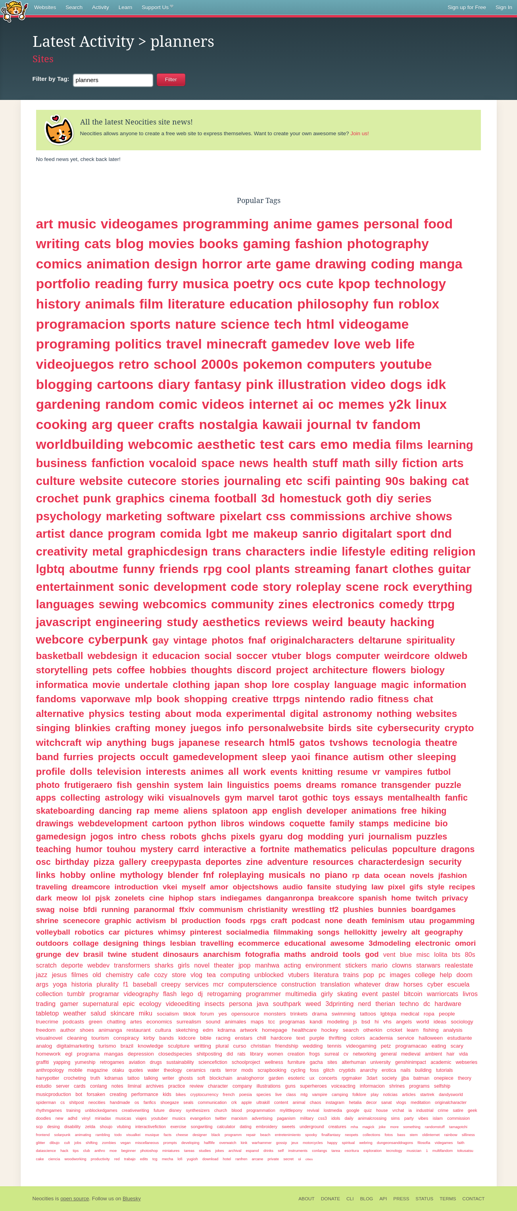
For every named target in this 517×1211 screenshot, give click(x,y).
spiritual (348, 1142)
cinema (189, 498)
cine (156, 898)
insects (214, 1003)
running (115, 909)
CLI (350, 1198)
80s (470, 954)
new (59, 1118)
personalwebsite (285, 727)
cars (301, 444)
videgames (444, 1142)
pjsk (102, 898)
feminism (387, 920)
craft (279, 920)
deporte (72, 965)
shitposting (209, 1054)
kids (167, 1094)
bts (456, 954)
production (201, 920)
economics (159, 1022)
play (375, 1094)
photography (388, 243)
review (197, 1086)
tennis (334, 1046)
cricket (394, 1030)
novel (201, 965)
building (423, 1070)
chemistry (119, 974)
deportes (224, 862)
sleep (274, 756)
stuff (325, 462)
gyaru (271, 836)
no (315, 875)
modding (326, 836)
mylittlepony (291, 1110)
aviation (137, 1062)
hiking (434, 811)
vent (389, 954)
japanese (199, 742)
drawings (55, 823)
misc (423, 954)
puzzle (448, 785)
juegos (205, 727)
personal (391, 223)
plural (222, 1046)
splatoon (230, 811)
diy (384, 498)
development (190, 586)
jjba (405, 1078)
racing (223, 1038)
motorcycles (313, 1142)
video (368, 384)
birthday (72, 862)
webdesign (113, 655)
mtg (304, 1094)
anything (126, 742)
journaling (252, 480)
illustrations (268, 1086)
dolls (81, 771)
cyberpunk (118, 639)
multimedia (300, 993)
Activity (100, 7)
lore (281, 684)
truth (95, 1078)
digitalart (367, 533)
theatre (441, 742)
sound (213, 1022)
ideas (440, 1022)
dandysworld (451, 1094)
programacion (80, 323)
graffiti (42, 1062)
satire (458, 1110)
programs (419, 1086)
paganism (286, 1118)
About (306, 1198)
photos (227, 640)
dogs (406, 384)
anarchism (222, 954)
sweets (288, 1126)
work (254, 771)
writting (202, 1046)
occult (154, 756)
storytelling (62, 670)
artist (50, 533)
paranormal (154, 909)
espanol (252, 1150)
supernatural (101, 1003)
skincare (122, 1013)
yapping (62, 1062)
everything (442, 586)
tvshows (348, 742)
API (383, 1198)
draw (392, 984)
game (293, 263)
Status (424, 1198)
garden (276, 1078)
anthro (99, 1150)
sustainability (180, 1062)
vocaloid (172, 462)
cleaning (77, 1038)
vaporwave (106, 699)
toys (341, 798)
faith (460, 1142)
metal (107, 551)
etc (293, 480)
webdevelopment (113, 823)
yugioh (192, 1159)
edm (208, 1030)
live (278, 1094)
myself (194, 887)
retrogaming (224, 993)
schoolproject (246, 1062)
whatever (367, 984)
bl (174, 920)
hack (64, 1150)
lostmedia (333, 1110)
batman (421, 1078)
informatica (62, 684)
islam (438, 1118)
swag (45, 909)
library (256, 1054)
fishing (430, 1030)
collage (86, 943)
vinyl (86, 1118)
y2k (400, 404)
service (405, 1038)
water (154, 1070)
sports (150, 323)
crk (234, 1102)
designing (120, 943)
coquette (307, 823)
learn (413, 1030)
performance (144, 1094)
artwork (249, 1030)
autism (368, 756)
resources (333, 862)
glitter (40, 1142)
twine (117, 954)
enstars (243, 1038)
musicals (287, 875)
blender (182, 875)
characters (275, 551)
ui (299, 1159)
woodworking (75, 1159)
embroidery (266, 1126)
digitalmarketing (75, 1046)
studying (351, 887)
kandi (315, 1022)
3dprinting (339, 1003)
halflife (209, 1142)
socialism (168, 1014)
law (377, 887)
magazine (97, 1070)
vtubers (298, 974)
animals (110, 303)
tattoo (133, 1078)
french (229, 1094)
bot (78, 1094)
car (114, 932)
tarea (335, 1150)
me (240, 533)
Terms (448, 1198)
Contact (473, 1198)
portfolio (63, 283)
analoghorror (250, 1078)
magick (368, 1127)
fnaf (257, 640)
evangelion (200, 1118)
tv (362, 424)
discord (253, 670)
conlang (98, 1086)
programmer (263, 993)
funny (139, 568)
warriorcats (442, 993)
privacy (455, 898)
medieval (411, 1054)
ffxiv (186, 909)
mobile (75, 1070)
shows (433, 516)
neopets (351, 1134)
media (371, 444)
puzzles (431, 836)
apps (46, 798)
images (400, 974)
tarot (288, 798)
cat (460, 480)
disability (72, 1126)
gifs (416, 887)
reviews (286, 621)
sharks (163, 965)
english (287, 811)
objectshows (255, 887)
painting (358, 480)
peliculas (369, 849)
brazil (127, 1046)
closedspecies (175, 1054)
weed (313, 1003)
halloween (431, 1038)
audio (292, 887)
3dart (372, 1078)
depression (141, 1054)
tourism (100, 1038)
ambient (433, 1054)
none (333, 920)
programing (73, 343)
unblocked (269, 974)
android (324, 954)
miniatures (171, 1150)
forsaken (95, 1094)
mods (247, 1070)
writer (168, 1078)
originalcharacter (451, 1102)
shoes (87, 1030)
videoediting (183, 1003)
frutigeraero (88, 785)
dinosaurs (180, 954)
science (245, 323)
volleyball (53, 932)
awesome (347, 943)
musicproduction (53, 1094)
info (235, 727)
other (400, 756)
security (445, 862)
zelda (90, 1126)
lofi (179, 1159)
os (137, 1102)
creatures (337, 1126)
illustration (312, 384)
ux (312, 1078)
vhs (387, 1022)
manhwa (267, 965)
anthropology (50, 1070)
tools (352, 954)
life (405, 343)
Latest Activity (83, 41)
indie (323, 551)
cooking (61, 424)
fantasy (217, 384)
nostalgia (228, 424)
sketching (187, 1030)
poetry (253, 283)
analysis (453, 1030)
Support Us (157, 7)
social (218, 655)
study (182, 621)
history (58, 303)
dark (44, 898)
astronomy (347, 713)
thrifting (337, 1038)
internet (273, 404)
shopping (205, 699)
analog (44, 1046)
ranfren (241, 1159)
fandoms (56, 699)
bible (205, 1038)
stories (200, 480)
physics (106, 713)
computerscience (252, 984)
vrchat (398, 1110)
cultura (163, 1030)
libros (232, 823)
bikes (181, 1094)
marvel (260, 798)
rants (215, 1070)
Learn (126, 7)
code (244, 586)
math (356, 462)
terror (231, 1070)
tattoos (368, 1014)
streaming (322, 568)
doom (464, 974)
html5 (282, 742)
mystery (156, 849)
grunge (49, 954)
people (447, 1014)
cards (80, 1086)
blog (129, 243)
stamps (374, 823)
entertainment (75, 586)
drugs (156, 1062)
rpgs (258, 920)
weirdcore (407, 655)
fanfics (150, 1102)
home (401, 898)
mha (354, 1127)
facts (167, 1134)
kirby (149, 1038)
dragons (458, 849)
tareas (189, 1150)
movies (171, 243)
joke (382, 1127)
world (422, 1022)
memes (361, 404)
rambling (103, 1134)
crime (443, 1110)
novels (422, 875)
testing (145, 713)
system (188, 785)
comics (59, 263)
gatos (312, 742)
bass (401, 1134)
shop (255, 684)
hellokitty (360, 932)
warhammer (262, 1142)
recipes (462, 887)
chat (423, 699)
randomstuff (435, 1127)
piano (336, 875)
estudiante (459, 1038)
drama (319, 1014)
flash (170, 993)
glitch (328, 1070)
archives (154, 1086)
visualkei (133, 1134)
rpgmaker (352, 1078)
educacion (176, 655)
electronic (432, 943)
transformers (132, 965)
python (202, 823)
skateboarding (65, 811)
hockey (329, 1030)
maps (257, 1022)
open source (74, 1198)
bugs (162, 742)
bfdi (90, 909)
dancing (115, 811)
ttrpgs (286, 699)
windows (267, 823)
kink (244, 1142)
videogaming (361, 1046)
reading (119, 283)
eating (438, 1046)
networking (364, 1054)
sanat (386, 1102)
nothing (394, 713)
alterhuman (354, 1062)
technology (410, 283)
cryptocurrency (204, 1094)
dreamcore (91, 887)
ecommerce (259, 943)
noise (69, 909)
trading (46, 1003)
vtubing (124, 1126)
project (292, 670)
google (352, 1110)
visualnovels (194, 798)
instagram (335, 1102)
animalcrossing (372, 1118)
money (170, 727)
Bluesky (132, 1198)
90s (395, 480)
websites (436, 713)
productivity (100, 1159)
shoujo (106, 1126)
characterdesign (391, 862)
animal (299, 1102)
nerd (364, 1003)
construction (298, 984)
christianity (268, 909)
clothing (191, 684)
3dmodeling (390, 943)
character (218, 1086)
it (145, 655)
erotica (389, 1070)
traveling (51, 887)
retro (134, 364)
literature (196, 303)
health (290, 462)
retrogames (112, 1062)
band (47, 756)
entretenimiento (288, 1134)
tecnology (394, 1150)
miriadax (103, 1118)
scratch (46, 965)
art (44, 223)
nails (406, 1070)
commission (458, 1118)
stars (207, 898)
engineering (128, 621)
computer (358, 655)
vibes (423, 1118)
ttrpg (441, 604)
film (151, 303)
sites (332, 1062)
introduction (136, 887)
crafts (176, 424)
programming (226, 223)
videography (141, 993)
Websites (45, 7)
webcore (60, 639)
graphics (140, 498)
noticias (390, 1094)
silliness (468, 1134)
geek (472, 1110)
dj (200, 993)
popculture (414, 849)
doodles (43, 1118)
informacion (372, 1086)
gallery (133, 862)
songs (328, 932)
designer (199, 1134)
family (342, 823)
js (355, 1022)
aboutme (93, 568)
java (263, 1003)
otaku (118, 1070)
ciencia (54, 1159)
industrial (424, 1110)
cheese (182, 1134)
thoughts (211, 670)
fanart (371, 568)
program (132, 533)
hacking (412, 621)
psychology (69, 516)
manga (441, 263)
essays (368, 798)
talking (151, 1078)
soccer (251, 655)
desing (53, 1126)
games (338, 223)
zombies (109, 1142)
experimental (256, 713)
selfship (442, 1086)
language (355, 684)
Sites (43, 59)
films (409, 444)
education (260, 303)
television (119, 771)
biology (427, 670)
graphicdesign (167, 551)
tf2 (333, 909)
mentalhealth (414, 798)
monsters (275, 1014)
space (217, 462)
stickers (356, 965)
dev (72, 954)
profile (50, 771)
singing (53, 727)
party (409, 1118)
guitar (454, 568)
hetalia (355, 1102)
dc (426, 1003)
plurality (107, 984)
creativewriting (135, 1110)
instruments (298, 1150)
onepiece (443, 1078)
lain (215, 785)
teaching (53, 849)
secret (288, 1159)
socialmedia (247, 932)
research (244, 742)
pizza (104, 862)
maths (295, 954)
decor (371, 1102)
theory (464, 1078)
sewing (119, 604)
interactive (225, 849)
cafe (144, 974)
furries (78, 756)
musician (414, 1150)
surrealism (189, 1022)
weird (327, 621)
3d (268, 498)
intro (127, 836)
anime (292, 223)
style (435, 887)
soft (201, 1078)
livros (470, 993)
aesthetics (231, 621)
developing (190, 1142)
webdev (98, 965)
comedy (401, 604)
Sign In (504, 7)
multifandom (442, 1150)
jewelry (394, 932)
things (154, 943)
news (254, 462)
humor (89, 849)
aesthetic (227, 444)
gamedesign (61, 836)
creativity (62, 551)
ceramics (196, 1070)
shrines (397, 1086)
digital (304, 713)
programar (104, 993)
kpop (354, 283)
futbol (439, 772)
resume (352, 772)
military (306, 1118)
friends (178, 568)
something (412, 1127)
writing (58, 243)
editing (409, 551)
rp (355, 875)
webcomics (175, 604)
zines (293, 604)
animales (235, 1022)
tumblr (76, 993)
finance (331, 756)
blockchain (220, 1078)
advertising (262, 1118)
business (61, 462)
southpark (287, 1003)
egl (68, 1054)
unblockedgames (101, 1110)
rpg (212, 568)
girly (327, 993)
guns (290, 1086)
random (129, 404)
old (96, 974)
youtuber (159, 1118)
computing (235, 974)
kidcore (187, 1038)
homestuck (310, 498)
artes (136, 1022)
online (102, 875)
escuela (458, 984)
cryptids (347, 1070)
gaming (266, 243)
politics (138, 343)
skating (347, 993)
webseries (467, 1062)
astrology (124, 798)
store (179, 974)
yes (223, 1014)
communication (212, 1102)
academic (441, 1062)
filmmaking (293, 932)
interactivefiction (150, 1126)
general (389, 1054)
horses (413, 984)
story (277, 586)
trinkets (299, 1014)
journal (329, 424)
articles (408, 1094)
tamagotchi (458, 1127)
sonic (133, 586)
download (210, 1159)
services (196, 984)
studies (205, 1150)
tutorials (444, 1070)
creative (250, 699)
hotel (227, 1159)
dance (86, 533)
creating (118, 1094)
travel (184, 343)
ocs (290, 283)
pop (368, 974)
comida (180, 533)
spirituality (430, 640)
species (263, 1094)
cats (97, 243)
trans (226, 551)
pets (102, 670)
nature (195, 323)
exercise (178, 1126)
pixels (243, 836)
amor (219, 887)
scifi (319, 480)
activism (151, 920)
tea (211, 974)
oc (325, 404)
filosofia (423, 1142)
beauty (367, 621)
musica (206, 283)
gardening (68, 404)
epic (129, 1003)
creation (296, 1054)
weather (74, 1013)
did (230, 1054)
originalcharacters (312, 640)
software (191, 516)
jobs (77, 1142)
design (176, 263)
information (440, 684)
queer (135, 424)
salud (98, 1013)
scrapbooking (272, 1070)
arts (452, 462)
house (382, 1110)
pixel (396, 887)
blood (236, 1110)
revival (313, 1110)
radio (361, 699)
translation (335, 984)
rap (143, 811)
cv (346, 1054)
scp (39, 1126)
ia (409, 1110)
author (67, 1030)
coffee (131, 670)
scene (362, 586)
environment (323, 965)
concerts (328, 1078)
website (101, 480)
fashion (318, 243)
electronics (343, 604)
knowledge (150, 1046)
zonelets (130, 898)
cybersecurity (408, 727)
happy (332, 1142)
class (291, 1094)
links (46, 875)
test (272, 444)
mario (379, 965)
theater (224, 965)
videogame (374, 323)
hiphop (181, 898)
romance (359, 785)
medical (410, 1014)
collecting (80, 798)
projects (117, 756)
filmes (79, 974)
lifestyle (364, 551)
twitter (221, 1118)
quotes (136, 1070)
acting (292, 965)
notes (117, 1086)
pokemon (272, 364)
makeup (275, 533)
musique (152, 1134)
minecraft (236, 343)
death (357, 920)
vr (376, 772)
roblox (418, 303)
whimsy (171, 932)
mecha (167, 1159)
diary (174, 384)
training (73, 1110)
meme (166, 811)
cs (62, 1102)
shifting (92, 1142)
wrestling (308, 909)
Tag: (51, 78)
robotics (89, 932)
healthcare (304, 1030)
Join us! (359, 133)
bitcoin (413, 993)
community (242, 604)
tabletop (47, 1013)
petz (386, 1046)
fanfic (456, 798)
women (275, 1054)
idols (335, 1118)
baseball (145, 984)
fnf (208, 875)
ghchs (214, 836)
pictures (139, 932)
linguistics (248, 785)
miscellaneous (147, 1142)
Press (401, 1198)
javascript (63, 621)
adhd (72, 1118)
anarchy (368, 1070)
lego (187, 993)
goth (358, 498)
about (178, 713)
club (86, 1150)
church (220, 1110)
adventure (287, 862)
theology (173, 1070)
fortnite (275, 849)
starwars (428, 965)
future (159, 1110)
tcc (271, 1022)
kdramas (113, 1078)
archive (390, 516)
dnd (441, 533)
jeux (294, 1142)
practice (176, 1086)
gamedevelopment (215, 756)
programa (88, 1054)
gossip (281, 1142)
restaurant (139, 1030)
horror (222, 263)
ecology (150, 1003)
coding (393, 263)
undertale (146, 684)
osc (43, 862)
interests (166, 771)
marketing (134, 516)
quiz (368, 1110)
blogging (64, 384)
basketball (59, 655)
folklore (359, 1094)
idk (436, 384)
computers (341, 364)
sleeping (436, 756)
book (167, 699)
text (300, 1038)
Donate (330, 1198)
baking (428, 480)
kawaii (282, 424)
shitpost (76, 1102)
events (283, 772)
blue (406, 954)
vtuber (286, 655)
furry (163, 283)
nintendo (325, 699)
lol (86, 898)
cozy (160, 974)
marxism (239, 1118)
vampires (404, 772)
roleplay (318, 586)
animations (374, 811)
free (409, 811)
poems (288, 785)
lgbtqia (388, 1014)
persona (240, 1003)
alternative (60, 713)
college (425, 974)
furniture (297, 1062)
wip (94, 742)
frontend (43, 1134)
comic (178, 404)
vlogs (401, 1102)
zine (254, 862)
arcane (257, 1159)
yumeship (85, 1062)
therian (385, 1003)
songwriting (202, 1126)
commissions (327, 516)
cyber (435, 984)
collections (371, 1134)
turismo (107, 1046)
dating (245, 1126)
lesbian (183, 943)
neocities (97, 1102)
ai (307, 404)
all (233, 771)
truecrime (47, 1022)
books (218, 243)
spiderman (46, 1102)
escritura (351, 1150)
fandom (396, 424)
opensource (245, 1014)
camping (340, 1094)
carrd (188, 849)
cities (309, 1159)
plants (272, 568)
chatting (116, 1022)
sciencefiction (212, 1062)
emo (334, 444)
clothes (413, 568)
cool (239, 568)
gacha (316, 1062)
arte (258, 263)
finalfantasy (330, 1134)
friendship (286, 1046)
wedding (313, 1046)
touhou (121, 849)
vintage (190, 640)
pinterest (206, 932)
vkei (170, 887)
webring (365, 1142)
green (95, 1022)
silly (386, 462)
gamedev (300, 343)
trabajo (130, 1159)
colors (358, 1038)
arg (102, 424)
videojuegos (75, 364)
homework (48, 1054)
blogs (318, 655)
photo (48, 785)
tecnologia (397, 742)
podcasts (73, 1022)
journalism (389, 836)
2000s (219, 364)
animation (118, 263)
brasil (93, 954)
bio (441, 823)
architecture (340, 670)
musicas (123, 1118)
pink (259, 384)
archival (235, 1150)
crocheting (75, 1078)
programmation (260, 1110)
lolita (440, 954)
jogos (101, 836)
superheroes (313, 1086)
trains (351, 974)
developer (326, 811)
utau (417, 920)
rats (241, 1054)
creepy (171, 984)
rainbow (450, 1134)
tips (76, 1150)
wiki (156, 798)
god (372, 954)
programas (293, 1022)
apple (246, 1102)
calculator (226, 1126)
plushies (358, 909)
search (351, 1030)
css (276, 516)
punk (97, 498)
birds (340, 727)
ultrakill (263, 1102)
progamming (452, 920)
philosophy (333, 303)
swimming (344, 1014)
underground (312, 1126)
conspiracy (126, 1038)
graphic (117, 920)
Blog (366, 1198)
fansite (319, 887)
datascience (46, 1150)
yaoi (300, 756)
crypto (459, 727)
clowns (401, 965)
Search (74, 7)
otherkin (372, 1030)
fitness (393, 699)
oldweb (450, 655)
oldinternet (431, 1134)
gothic (315, 798)
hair (450, 1054)
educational (305, 943)
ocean (395, 875)
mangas (113, 1054)
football (235, 498)
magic (395, 684)
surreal (331, 1054)
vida (463, 1054)
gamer (69, 1003)
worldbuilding (80, 444)
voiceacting (343, 1086)
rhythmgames (49, 1110)
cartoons (125, 384)
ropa (429, 1014)
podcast (306, 920)
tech (288, 323)
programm (233, 1134)
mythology (141, 875)
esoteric (296, 1078)
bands (166, 1038)
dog (295, 836)
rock (395, 586)
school (175, 364)
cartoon (167, 823)
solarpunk (62, 1134)
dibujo (55, 1142)
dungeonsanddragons (395, 1142)
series (415, 498)
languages (65, 604)
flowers (389, 670)
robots (183, 836)
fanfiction (118, 462)
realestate (459, 965)
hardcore (281, 1038)
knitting (317, 772)
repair (251, 1134)
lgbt (216, 533)
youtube (406, 364)
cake (40, 1159)
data (371, 875)
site (364, 727)
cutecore (152, 480)
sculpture (179, 1046)
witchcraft (59, 742)
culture (55, 480)
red (117, 1159)
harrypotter (48, 1078)
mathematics (320, 849)
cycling (298, 1070)
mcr (218, 984)
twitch (427, 898)
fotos (388, 1134)
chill (261, 1038)
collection (49, 993)
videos (223, 404)
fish (124, 785)
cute (319, 283)
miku (145, 1013)
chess (153, 836)
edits (144, 1159)
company (242, 1086)
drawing (340, 263)
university (380, 1062)
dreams (321, 785)
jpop (244, 965)
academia (381, 1038)
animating (83, 1134)
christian (261, 1046)
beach (265, 1134)
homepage (274, 1030)
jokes (219, 1150)
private (273, 1159)
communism (221, 909)
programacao (411, 1046)
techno (409, 1003)
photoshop (149, 1150)
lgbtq (50, 568)
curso (239, 1046)
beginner (128, 1150)
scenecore (81, 920)
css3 (322, 1118)
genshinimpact (410, 1062)
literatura (326, 974)
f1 (126, 984)
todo (117, 1134)
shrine (47, 920)
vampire (319, 1094)
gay (160, 640)
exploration (372, 1150)
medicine (412, 823)
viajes (141, 1118)
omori (465, 943)
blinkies (92, 727)
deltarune (380, 640)
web (378, 343)
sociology (462, 1022)
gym (233, 798)
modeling (338, 1022)
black (215, 1134)
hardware (447, 1003)
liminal (134, 1086)
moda (208, 713)
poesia (245, 1094)
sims (395, 1118)
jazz (42, 974)
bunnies (392, 909)
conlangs (319, 1150)
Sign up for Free (467, 7)
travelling (217, 943)
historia (81, 984)
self (281, 1150)
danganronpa (290, 898)
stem (413, 1134)
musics (179, 1118)
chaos (315, 1102)
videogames (139, 223)
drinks (268, 1150)
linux (431, 404)
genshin (152, 785)
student (144, 954)
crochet (57, 498)
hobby (73, 875)
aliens (195, 811)
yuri (356, 836)
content (281, 1102)
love (347, 343)
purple (317, 1038)
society (389, 1078)
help (446, 974)
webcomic (160, 444)
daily (349, 1118)
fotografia (262, 954)
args (42, 984)
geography (444, 932)
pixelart (240, 516)
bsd (365, 1022)
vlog (196, 974)
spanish (372, 898)
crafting (132, 727)
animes (207, 771)
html (320, 323)
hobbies (168, 670)
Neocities (43, 1198)
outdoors (52, 943)
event (370, 993)
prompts (170, 1142)
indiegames (241, 898)
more (394, 1127)
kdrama (226, 1030)
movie (106, 684)
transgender (406, 785)
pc (382, 974)
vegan (126, 1142)
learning (450, 444)
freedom (46, 1030)
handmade (120, 1102)
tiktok (189, 1014)
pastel (390, 993)
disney (175, 1110)
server (62, 1086)
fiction (420, 462)
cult (67, 1142)
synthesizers (197, 1110)
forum (207, 1014)
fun (383, 303)
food (438, 223)
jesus (59, 974)
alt (415, 932)
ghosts (186, 1078)
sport (411, 533)
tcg (155, 1159)
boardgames (433, 909)
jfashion (452, 875)
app (259, 811)
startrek (427, 1094)
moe (113, 1150)
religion (454, 551)
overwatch (227, 1142)
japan (227, 684)
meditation (421, 1102)
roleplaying (241, 875)
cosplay (312, 684)
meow (67, 898)
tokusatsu (465, 1150)
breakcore (336, 898)
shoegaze (169, 1102)
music (77, 223)
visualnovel (49, 1038)
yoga (60, 984)
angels (404, 1022)
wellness (274, 1062)
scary (456, 1046)
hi (377, 1022)
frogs (314, 1054)
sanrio (320, 533)
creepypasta (176, 862)
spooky (311, 1134)
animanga (110, 1030)
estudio (44, 1086)
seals (188, 1102)
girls (184, 965)
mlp (143, 699)
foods (235, 920)
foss (314, 1070)
